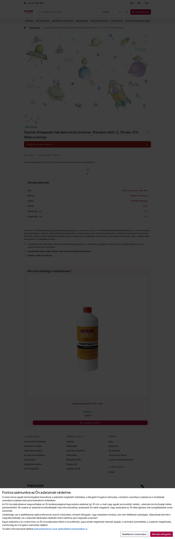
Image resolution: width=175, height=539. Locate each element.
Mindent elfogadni (161, 534)
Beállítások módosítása (134, 534)
